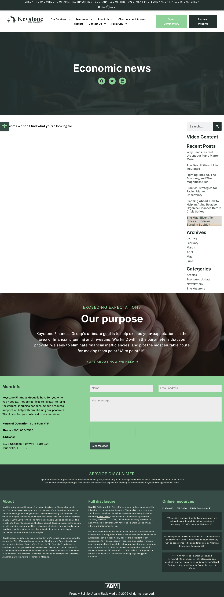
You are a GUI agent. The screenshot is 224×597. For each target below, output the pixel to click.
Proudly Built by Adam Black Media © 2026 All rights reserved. (112, 593)
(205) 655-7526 (22, 430)
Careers (78, 23)
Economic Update (198, 279)
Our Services (60, 19)
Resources (84, 19)
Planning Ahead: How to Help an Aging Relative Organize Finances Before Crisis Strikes (204, 206)
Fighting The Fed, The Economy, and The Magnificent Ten (201, 178)
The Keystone (196, 288)
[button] (4, 126)
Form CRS (119, 23)
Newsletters (195, 284)
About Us (105, 19)
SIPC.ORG (182, 507)
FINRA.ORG (167, 507)
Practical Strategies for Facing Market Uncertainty (202, 191)
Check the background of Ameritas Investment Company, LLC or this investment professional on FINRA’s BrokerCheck (112, 2)
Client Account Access (132, 19)
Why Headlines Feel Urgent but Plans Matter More (203, 155)
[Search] (217, 126)
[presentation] (112, 432)
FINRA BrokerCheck (200, 507)
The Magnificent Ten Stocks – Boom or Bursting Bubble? (200, 221)
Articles (192, 275)
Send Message (100, 446)
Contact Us (97, 23)
